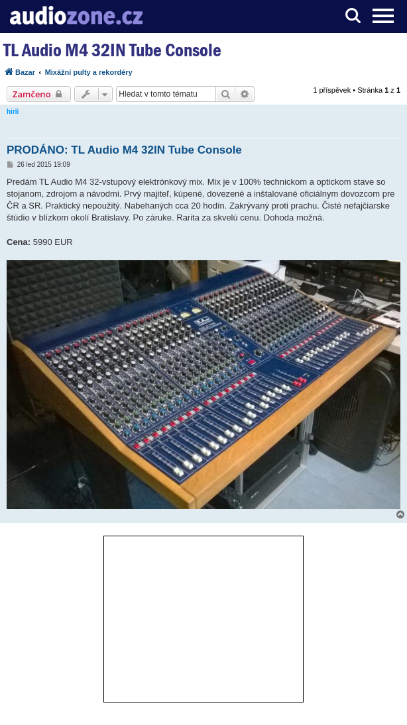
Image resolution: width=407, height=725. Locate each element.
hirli (13, 111)
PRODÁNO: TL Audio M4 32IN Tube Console (124, 150)
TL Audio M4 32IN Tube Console (112, 50)
